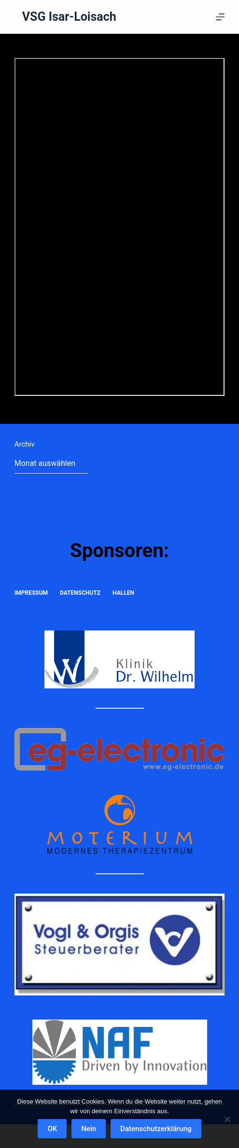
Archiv (24, 444)
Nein (88, 1128)
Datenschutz (80, 592)
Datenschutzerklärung (155, 1128)
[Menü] (220, 17)
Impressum (31, 592)
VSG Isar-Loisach (69, 17)
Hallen (123, 592)
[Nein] (227, 1119)
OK (52, 1128)
